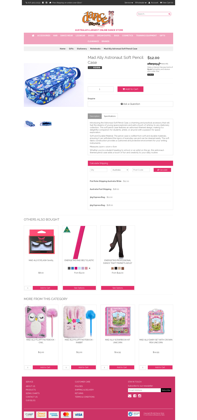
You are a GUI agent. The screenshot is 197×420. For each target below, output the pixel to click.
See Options (79, 288)
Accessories (43, 36)
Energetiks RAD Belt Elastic (79, 260)
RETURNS (79, 393)
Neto (163, 415)
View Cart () (166, 3)
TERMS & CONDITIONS (84, 397)
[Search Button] (169, 14)
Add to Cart (130, 89)
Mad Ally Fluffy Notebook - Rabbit (79, 341)
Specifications (110, 116)
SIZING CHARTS (32, 393)
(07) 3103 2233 (33, 3)
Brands (105, 41)
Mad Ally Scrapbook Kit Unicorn (117, 341)
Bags (116, 36)
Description (95, 116)
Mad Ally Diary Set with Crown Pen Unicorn (155, 341)
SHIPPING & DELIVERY (84, 390)
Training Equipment (146, 36)
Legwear (80, 36)
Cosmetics (127, 36)
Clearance (93, 41)
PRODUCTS (31, 390)
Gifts (162, 36)
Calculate (162, 170)
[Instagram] (46, 3)
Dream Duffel (104, 36)
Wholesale (141, 3)
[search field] (152, 14)
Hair (55, 36)
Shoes (91, 36)
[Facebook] (43, 3)
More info (157, 64)
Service (129, 3)
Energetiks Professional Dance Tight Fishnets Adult (117, 261)
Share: (95, 68)
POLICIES (79, 386)
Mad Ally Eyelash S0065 (41, 260)
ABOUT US (30, 386)
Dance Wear (66, 36)
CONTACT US (31, 397)
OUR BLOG (30, 400)
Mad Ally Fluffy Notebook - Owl (41, 341)
